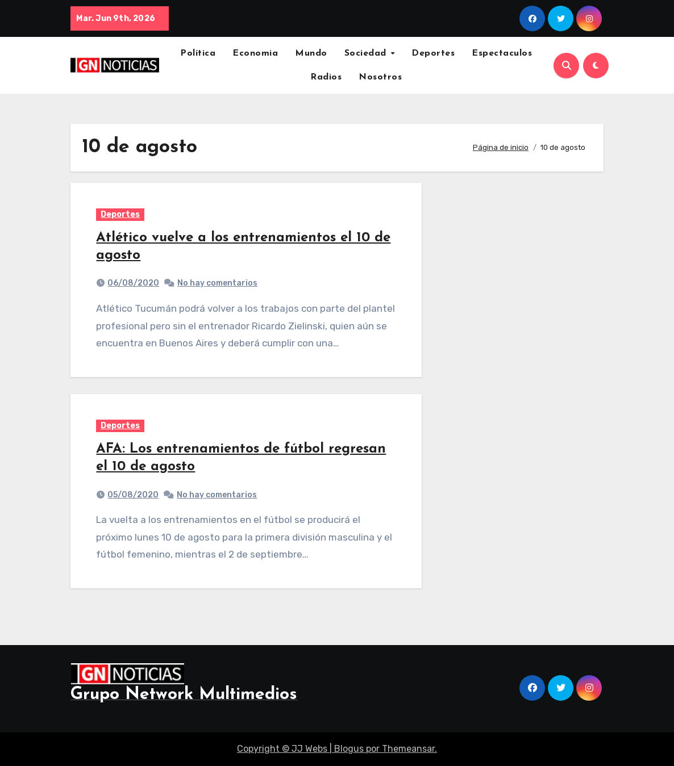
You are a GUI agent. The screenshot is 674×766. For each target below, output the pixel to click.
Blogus (349, 748)
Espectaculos (502, 53)
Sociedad (367, 53)
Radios (326, 77)
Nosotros (380, 77)
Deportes (433, 53)
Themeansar (408, 748)
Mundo (311, 53)
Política (197, 53)
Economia (255, 53)
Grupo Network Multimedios (183, 695)
